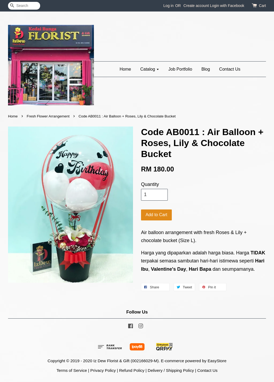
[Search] (24, 6)
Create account (196, 5)
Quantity (150, 184)
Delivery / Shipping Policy (171, 370)
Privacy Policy (103, 370)
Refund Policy (131, 370)
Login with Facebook (227, 5)
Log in (168, 5)
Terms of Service (71, 370)
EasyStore (217, 360)
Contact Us (229, 69)
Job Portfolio (180, 69)
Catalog (149, 69)
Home (125, 69)
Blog (205, 69)
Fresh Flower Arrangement (48, 116)
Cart (262, 5)
